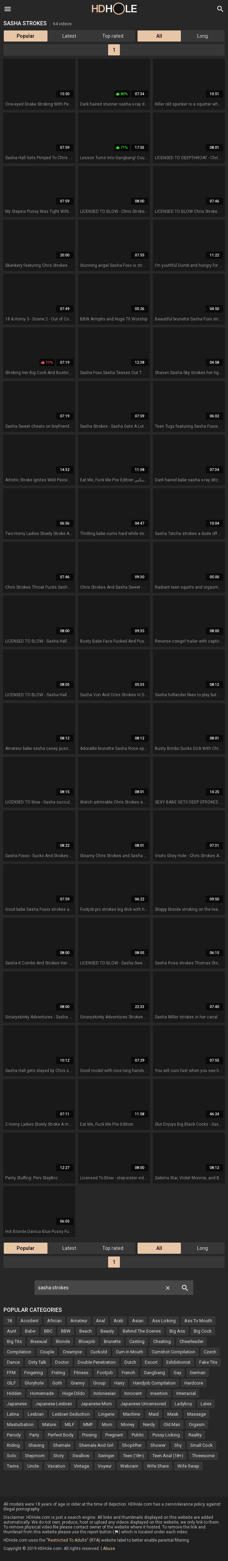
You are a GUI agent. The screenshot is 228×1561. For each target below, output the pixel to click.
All (159, 36)
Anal (100, 1320)
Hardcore (193, 1383)
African (54, 1320)
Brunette (112, 1341)
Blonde (63, 1341)
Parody (14, 1434)
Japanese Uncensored (143, 1403)
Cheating (162, 1341)
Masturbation (20, 1424)
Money (127, 1424)
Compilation (19, 1351)
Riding (13, 1445)
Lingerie (106, 1414)
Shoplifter (132, 1445)
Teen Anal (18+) (167, 1455)
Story (58, 1455)
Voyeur (105, 1466)
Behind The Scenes (142, 1331)
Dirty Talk (37, 1362)
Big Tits (14, 1341)
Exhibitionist (178, 1362)
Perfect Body (60, 1434)
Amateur (78, 1320)
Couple (47, 1351)
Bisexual (38, 1341)
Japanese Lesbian (53, 1403)
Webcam (129, 1466)
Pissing (89, 1434)
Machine (131, 1414)
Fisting (58, 1372)
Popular (26, 36)
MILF (69, 1424)
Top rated (112, 36)
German (197, 1372)
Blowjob (87, 1341)
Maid (154, 1414)
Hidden (14, 1393)
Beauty (107, 1331)
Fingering (33, 1372)
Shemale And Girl (96, 1445)
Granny (78, 1383)
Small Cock (201, 1445)
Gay (177, 1372)
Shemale (61, 1445)
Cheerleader (191, 1341)
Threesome (203, 1455)
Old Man (172, 1424)
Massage (196, 1414)
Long (202, 36)
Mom (107, 1424)
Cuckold (98, 1351)
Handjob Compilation (154, 1383)
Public (138, 1434)
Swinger (106, 1455)
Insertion (159, 1393)
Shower (158, 1445)
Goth (57, 1383)
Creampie (72, 1351)
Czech (210, 1351)
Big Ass (177, 1331)
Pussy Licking (166, 1434)
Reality (195, 1434)
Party (34, 1434)
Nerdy (149, 1424)
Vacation (56, 1466)
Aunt (11, 1331)
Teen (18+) (133, 1455)
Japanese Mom (96, 1403)
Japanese (17, 1403)
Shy (178, 1445)
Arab (118, 1320)
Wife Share (158, 1466)
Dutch (130, 1362)
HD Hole (114, 9)
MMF (88, 1424)
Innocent (133, 1393)
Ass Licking (164, 1320)
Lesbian (36, 1414)
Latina (13, 1414)
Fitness (81, 1372)
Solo (11, 1455)
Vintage (81, 1466)
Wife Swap (188, 1466)
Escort (151, 1362)
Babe (30, 1331)
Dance (13, 1362)
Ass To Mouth (198, 1320)
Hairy (119, 1383)
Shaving (36, 1445)
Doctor (62, 1362)
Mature (49, 1424)
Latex (206, 1403)
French (128, 1372)
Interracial (186, 1393)
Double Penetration (97, 1362)
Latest (69, 36)
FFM (11, 1372)
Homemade (42, 1393)
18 (9, 1320)
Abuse (109, 1548)
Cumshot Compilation (173, 1351)
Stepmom (35, 1455)
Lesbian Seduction (71, 1414)
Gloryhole (34, 1383)
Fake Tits (208, 1362)
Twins (13, 1466)
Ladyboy (183, 1403)
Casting (136, 1341)
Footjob (105, 1372)
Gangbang (154, 1372)
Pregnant (114, 1434)
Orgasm (197, 1424)
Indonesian (105, 1393)
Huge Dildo (73, 1393)
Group (99, 1383)
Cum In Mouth (129, 1351)
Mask (172, 1414)
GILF (11, 1383)
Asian (137, 1320)
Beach (85, 1331)
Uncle (33, 1466)
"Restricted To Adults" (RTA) (73, 1540)
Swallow (80, 1455)
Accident (29, 1320)
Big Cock (203, 1331)
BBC (48, 1331)
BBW (66, 1331)
